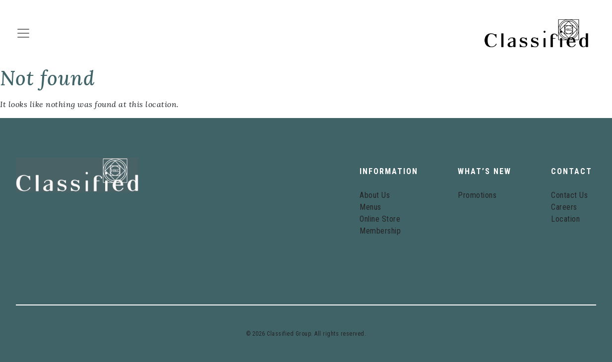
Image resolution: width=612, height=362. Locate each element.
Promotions (477, 195)
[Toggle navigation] (26, 33)
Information (389, 171)
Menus (370, 207)
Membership (380, 231)
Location (565, 219)
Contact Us (569, 195)
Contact (571, 171)
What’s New (484, 171)
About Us (375, 195)
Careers (564, 207)
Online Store (380, 219)
